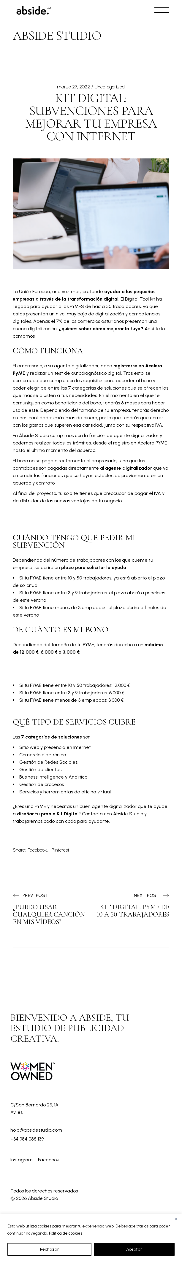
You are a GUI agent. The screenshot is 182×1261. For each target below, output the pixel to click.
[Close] (175, 1218)
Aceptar (134, 1249)
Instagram (22, 1159)
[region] (91, 1237)
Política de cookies (65, 1233)
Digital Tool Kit (140, 299)
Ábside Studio (34, 435)
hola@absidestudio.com (36, 1130)
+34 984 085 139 (27, 1139)
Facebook (48, 1159)
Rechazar (49, 1249)
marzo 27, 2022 (73, 87)
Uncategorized (109, 87)
